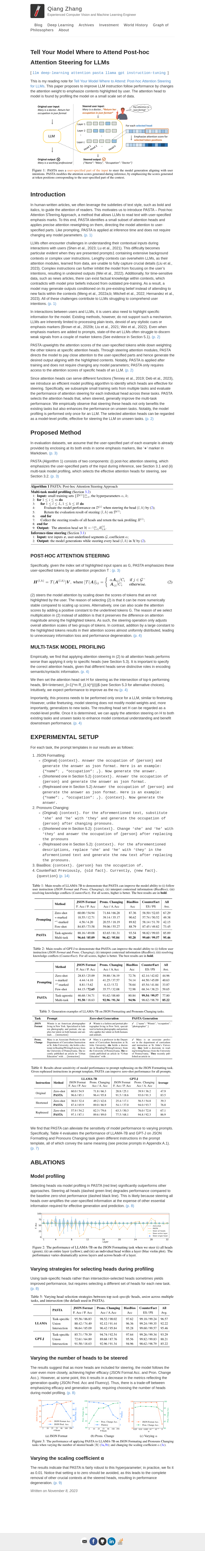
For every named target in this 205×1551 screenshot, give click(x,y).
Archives (86, 25)
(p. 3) (53, 453)
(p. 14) (64, 876)
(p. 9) (57, 1483)
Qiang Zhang (64, 9)
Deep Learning (60, 25)
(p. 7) (34, 1148)
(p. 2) (156, 337)
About (64, 30)
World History (136, 25)
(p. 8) (130, 1206)
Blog (38, 25)
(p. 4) (137, 636)
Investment (109, 25)
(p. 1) (88, 235)
